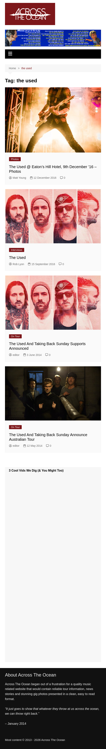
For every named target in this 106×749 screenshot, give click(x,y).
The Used (17, 257)
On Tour (15, 336)
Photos (15, 159)
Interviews (16, 250)
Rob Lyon (16, 264)
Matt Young (17, 177)
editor (14, 354)
